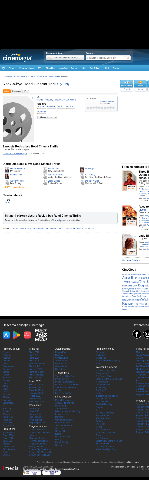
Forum (116, 68)
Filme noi (34, 348)
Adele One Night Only (106, 449)
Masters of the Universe (107, 370)
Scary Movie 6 (102, 373)
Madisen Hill (16, 174)
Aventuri (6, 358)
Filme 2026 (34, 358)
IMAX (31, 435)
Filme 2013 (25, 76)
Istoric (5, 386)
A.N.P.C (75, 469)
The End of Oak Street (65, 376)
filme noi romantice (85, 228)
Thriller (142, 227)
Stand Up (7, 408)
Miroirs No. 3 (102, 358)
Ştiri (84, 68)
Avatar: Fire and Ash (64, 403)
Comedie (7, 360)
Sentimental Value (63, 425)
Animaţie (7, 355)
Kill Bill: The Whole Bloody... (109, 360)
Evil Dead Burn (103, 429)
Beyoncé (59, 355)
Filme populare (63, 396)
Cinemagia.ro (17, 57)
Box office (141, 467)
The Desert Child (103, 376)
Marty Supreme (62, 422)
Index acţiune (35, 414)
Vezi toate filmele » (131, 260)
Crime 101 (60, 431)
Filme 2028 (34, 352)
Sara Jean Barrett (56, 174)
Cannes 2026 (9, 446)
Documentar (8, 366)
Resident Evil (142, 391)
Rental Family (61, 442)
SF (4, 406)
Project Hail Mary (63, 400)
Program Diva (142, 421)
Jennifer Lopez (62, 360)
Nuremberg (60, 406)
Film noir (7, 380)
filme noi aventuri (35, 228)
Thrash (139, 352)
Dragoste (7, 369)
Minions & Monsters (64, 382)
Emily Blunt (60, 363)
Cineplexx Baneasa (38, 444)
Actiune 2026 (35, 387)
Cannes (6, 444)
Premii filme (9, 429)
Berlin (5, 452)
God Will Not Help (104, 404)
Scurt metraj (8, 403)
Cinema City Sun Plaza (40, 449)
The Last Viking (103, 401)
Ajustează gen (46, 117)
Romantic (7, 400)
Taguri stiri (7, 420)
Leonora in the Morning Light (109, 379)
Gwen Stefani (61, 366)
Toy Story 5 (101, 390)
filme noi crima (50, 228)
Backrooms (101, 355)
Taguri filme (8, 417)
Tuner (98, 393)
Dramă (6, 372)
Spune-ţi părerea (107, 101)
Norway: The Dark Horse (66, 384)
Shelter (58, 445)
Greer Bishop (54, 181)
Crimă (5, 363)
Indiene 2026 (35, 398)
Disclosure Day (103, 384)
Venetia (6, 455)
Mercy (58, 439)
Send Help (60, 428)
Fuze (98, 363)
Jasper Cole (53, 168)
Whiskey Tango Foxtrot (132, 274)
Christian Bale (61, 358)
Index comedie (36, 417)
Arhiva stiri (7, 422)
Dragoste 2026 (36, 393)
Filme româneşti (36, 375)
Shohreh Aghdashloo (131, 291)
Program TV (8, 425)
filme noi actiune (18, 228)
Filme (16, 76)
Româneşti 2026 (36, 401)
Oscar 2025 (8, 438)
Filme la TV (34, 366)
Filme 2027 (34, 355)
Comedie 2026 (36, 390)
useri (127, 89)
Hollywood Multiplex (38, 441)
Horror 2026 (34, 396)
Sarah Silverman (129, 307)
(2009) (142, 209)
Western (6, 414)
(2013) (64, 84)
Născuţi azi (60, 369)
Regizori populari (37, 422)
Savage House (103, 415)
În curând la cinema (106, 367)
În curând (63, 68)
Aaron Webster (17, 181)
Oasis (58, 390)
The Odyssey (102, 438)
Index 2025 (34, 411)
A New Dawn (102, 382)
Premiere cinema (37, 363)
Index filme (35, 405)
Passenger (101, 352)
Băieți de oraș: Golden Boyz (68, 411)
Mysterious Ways (133, 289)
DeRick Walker (92, 181)
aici (58, 220)
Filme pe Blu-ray (36, 372)
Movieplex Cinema (37, 438)
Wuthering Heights (64, 420)
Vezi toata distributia (17, 187)
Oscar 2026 (8, 435)
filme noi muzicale (67, 228)
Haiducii (135, 282)
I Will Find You (62, 379)
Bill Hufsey (90, 174)
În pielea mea (61, 414)
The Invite (100, 424)
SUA (7, 202)
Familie (6, 375)
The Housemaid (62, 408)
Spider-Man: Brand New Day (109, 441)
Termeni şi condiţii (30, 469)
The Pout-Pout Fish (105, 446)
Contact (43, 469)
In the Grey (101, 387)
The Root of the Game (65, 387)
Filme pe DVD (35, 369)
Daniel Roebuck (17, 168)
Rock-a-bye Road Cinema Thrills (30, 84)
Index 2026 (34, 408)
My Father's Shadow (105, 432)
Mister (5, 389)
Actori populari (35, 420)
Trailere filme (62, 372)
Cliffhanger (141, 375)
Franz (98, 435)
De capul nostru (103, 398)
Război (6, 397)
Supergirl (100, 407)
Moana (99, 427)
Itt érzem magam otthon (107, 396)
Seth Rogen (142, 296)
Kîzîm (58, 434)
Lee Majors (90, 168)
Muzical (6, 394)
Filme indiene (35, 377)
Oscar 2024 (8, 441)
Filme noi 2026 (36, 384)
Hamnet (59, 417)
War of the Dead (129, 296)
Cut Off (139, 358)
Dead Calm (132, 286)
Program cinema (27, 68)
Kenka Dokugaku (63, 393)
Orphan (99, 421)
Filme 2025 (34, 360)
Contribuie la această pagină (15, 153)
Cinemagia (7, 76)
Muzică (6, 391)
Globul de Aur (9, 449)
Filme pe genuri (11, 348)
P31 (138, 380)
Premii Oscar (9, 432)
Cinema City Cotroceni (39, 432)
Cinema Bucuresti (37, 429)
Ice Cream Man (103, 444)
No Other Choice (63, 436)
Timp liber (50, 68)
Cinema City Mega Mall (40, 452)
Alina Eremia (132, 277)
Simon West (142, 307)
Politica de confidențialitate (59, 469)
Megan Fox (60, 352)
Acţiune (6, 352)
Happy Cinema (36, 446)
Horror (6, 383)
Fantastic (7, 377)
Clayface (140, 389)
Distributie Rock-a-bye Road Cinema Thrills (31, 163)
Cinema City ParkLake (39, 455)
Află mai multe (133, 462)
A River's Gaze (103, 418)
